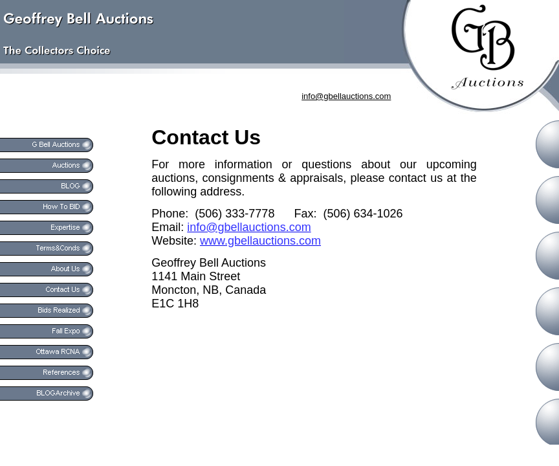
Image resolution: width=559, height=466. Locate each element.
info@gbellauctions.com (346, 96)
